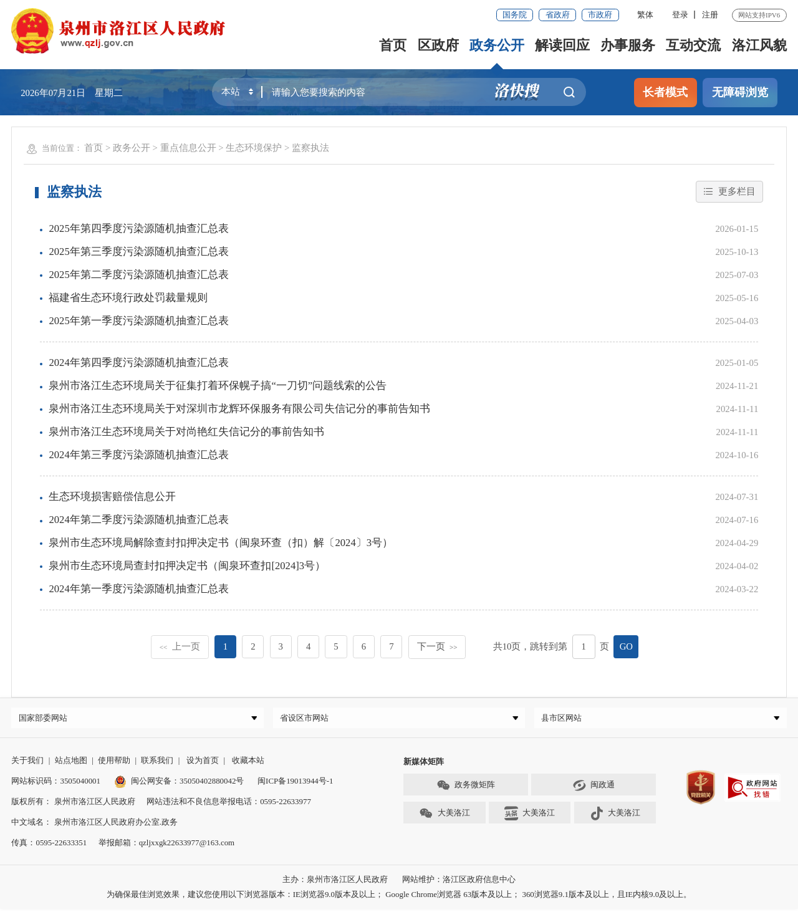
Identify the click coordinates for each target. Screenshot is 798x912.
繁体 (645, 14)
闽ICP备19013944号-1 (295, 784)
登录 (680, 14)
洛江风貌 (759, 45)
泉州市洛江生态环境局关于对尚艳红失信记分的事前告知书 (186, 432)
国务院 (514, 14)
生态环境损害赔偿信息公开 (112, 496)
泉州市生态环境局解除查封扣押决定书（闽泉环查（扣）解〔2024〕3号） (220, 543)
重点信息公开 (188, 148)
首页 (393, 45)
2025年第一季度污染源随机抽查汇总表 (138, 321)
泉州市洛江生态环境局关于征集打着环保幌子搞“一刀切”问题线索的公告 (218, 385)
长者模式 (665, 92)
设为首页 (202, 763)
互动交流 (693, 45)
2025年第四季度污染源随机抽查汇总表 (138, 228)
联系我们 (157, 763)
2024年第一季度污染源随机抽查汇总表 (138, 589)
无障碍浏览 (740, 92)
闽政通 (593, 788)
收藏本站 (248, 763)
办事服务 (627, 45)
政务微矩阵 (465, 788)
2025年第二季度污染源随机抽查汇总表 (138, 275)
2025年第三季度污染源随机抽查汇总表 (138, 251)
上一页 (180, 646)
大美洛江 (444, 816)
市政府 (600, 14)
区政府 (438, 45)
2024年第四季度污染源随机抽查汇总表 (138, 362)
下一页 (437, 646)
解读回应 (562, 45)
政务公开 (496, 45)
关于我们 (27, 763)
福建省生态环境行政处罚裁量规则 (128, 298)
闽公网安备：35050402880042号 (179, 784)
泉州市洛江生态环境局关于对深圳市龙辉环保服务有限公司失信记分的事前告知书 (239, 409)
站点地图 (71, 763)
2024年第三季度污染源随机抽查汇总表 (138, 455)
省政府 (558, 14)
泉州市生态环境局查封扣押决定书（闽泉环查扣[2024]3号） (187, 566)
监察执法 (310, 148)
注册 (710, 14)
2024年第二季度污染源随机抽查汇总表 (138, 520)
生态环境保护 (254, 148)
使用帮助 (114, 763)
